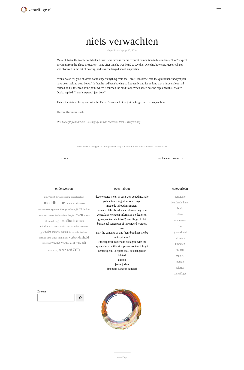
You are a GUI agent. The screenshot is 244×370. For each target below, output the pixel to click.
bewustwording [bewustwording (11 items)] (63, 196)
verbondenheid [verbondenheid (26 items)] (79, 237)
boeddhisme (83, 146)
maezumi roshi (130, 146)
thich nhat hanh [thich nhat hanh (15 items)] (60, 237)
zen (166, 146)
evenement (180, 220)
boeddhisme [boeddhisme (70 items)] (54, 202)
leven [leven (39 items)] (79, 215)
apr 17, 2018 (130, 50)
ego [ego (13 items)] (53, 209)
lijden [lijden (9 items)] (46, 221)
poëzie (180, 261)
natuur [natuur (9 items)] (64, 226)
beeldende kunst (180, 202)
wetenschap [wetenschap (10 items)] (53, 250)
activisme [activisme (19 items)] (49, 196)
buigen (94, 146)
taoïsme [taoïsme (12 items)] (83, 232)
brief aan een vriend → (170, 158)
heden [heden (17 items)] (86, 209)
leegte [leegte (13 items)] (71, 215)
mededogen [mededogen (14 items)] (55, 221)
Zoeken (41, 291)
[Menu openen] (218, 10)
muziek (180, 255)
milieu (180, 249)
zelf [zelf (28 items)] (69, 250)
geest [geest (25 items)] (79, 209)
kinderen (180, 243)
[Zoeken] (80, 297)
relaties (180, 267)
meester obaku (147, 146)
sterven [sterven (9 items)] (71, 232)
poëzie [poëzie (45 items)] (46, 231)
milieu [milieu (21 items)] (80, 221)
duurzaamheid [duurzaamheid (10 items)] (44, 209)
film (180, 226)
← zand (65, 158)
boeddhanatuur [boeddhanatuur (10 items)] (77, 196)
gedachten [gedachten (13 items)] (70, 209)
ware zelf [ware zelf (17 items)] (81, 242)
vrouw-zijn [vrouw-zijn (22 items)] (68, 242)
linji (120, 146)
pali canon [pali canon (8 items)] (84, 226)
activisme (180, 196)
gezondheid (180, 232)
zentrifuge (180, 273)
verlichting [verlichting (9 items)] (46, 243)
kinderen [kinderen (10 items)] (59, 215)
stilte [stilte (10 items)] (77, 232)
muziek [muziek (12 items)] (57, 226)
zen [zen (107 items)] (76, 249)
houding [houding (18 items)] (42, 215)
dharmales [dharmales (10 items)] (80, 203)
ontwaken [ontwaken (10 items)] (75, 226)
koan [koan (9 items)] (65, 215)
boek (180, 208)
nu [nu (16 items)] (68, 225)
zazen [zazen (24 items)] (62, 250)
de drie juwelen (108, 146)
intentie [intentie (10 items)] (51, 215)
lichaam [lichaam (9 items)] (87, 215)
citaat (180, 214)
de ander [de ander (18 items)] (71, 203)
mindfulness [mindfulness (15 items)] (46, 226)
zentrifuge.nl (40, 10)
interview (180, 238)
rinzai (160, 146)
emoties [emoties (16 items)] (59, 209)
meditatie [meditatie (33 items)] (68, 221)
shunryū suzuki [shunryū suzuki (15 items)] (60, 231)
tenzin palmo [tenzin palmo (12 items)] (45, 237)
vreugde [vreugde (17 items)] (56, 242)
